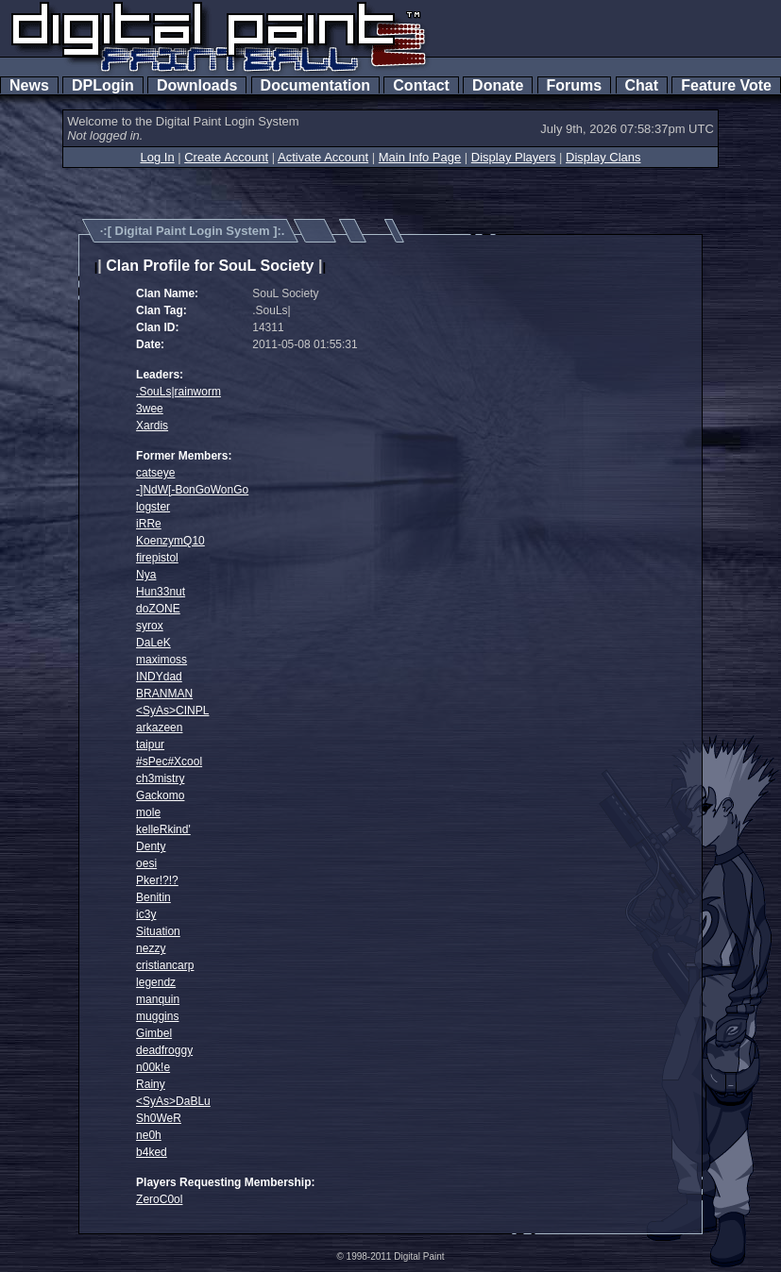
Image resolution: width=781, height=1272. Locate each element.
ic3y (146, 914)
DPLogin (103, 85)
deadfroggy (164, 1050)
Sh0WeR (158, 1118)
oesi (146, 863)
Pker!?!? (157, 880)
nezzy (150, 948)
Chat (642, 85)
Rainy (150, 1084)
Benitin (153, 897)
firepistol (157, 557)
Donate (498, 85)
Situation (158, 931)
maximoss (161, 659)
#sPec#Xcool (169, 761)
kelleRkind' (163, 829)
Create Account (226, 157)
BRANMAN (164, 693)
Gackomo (160, 795)
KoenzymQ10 (170, 540)
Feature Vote (726, 85)
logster (153, 506)
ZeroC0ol (159, 1199)
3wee (149, 408)
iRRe (148, 523)
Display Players (513, 157)
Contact (420, 85)
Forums (574, 85)
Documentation (315, 85)
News (29, 85)
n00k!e (153, 1067)
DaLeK (153, 642)
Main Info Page (420, 157)
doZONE (158, 608)
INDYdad (159, 676)
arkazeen (159, 727)
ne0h (148, 1135)
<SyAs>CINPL (172, 710)
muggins (157, 1016)
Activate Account (323, 157)
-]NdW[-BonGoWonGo (192, 489)
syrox (149, 625)
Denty (150, 846)
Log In (157, 157)
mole (148, 812)
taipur (150, 744)
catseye (155, 472)
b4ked (151, 1152)
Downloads (197, 85)
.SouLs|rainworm (178, 391)
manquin (157, 999)
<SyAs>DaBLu (173, 1101)
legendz (156, 982)
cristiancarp (165, 965)
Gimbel (154, 1033)
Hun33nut (160, 591)
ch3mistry (160, 778)
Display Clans (603, 157)
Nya (146, 574)
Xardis (152, 425)
